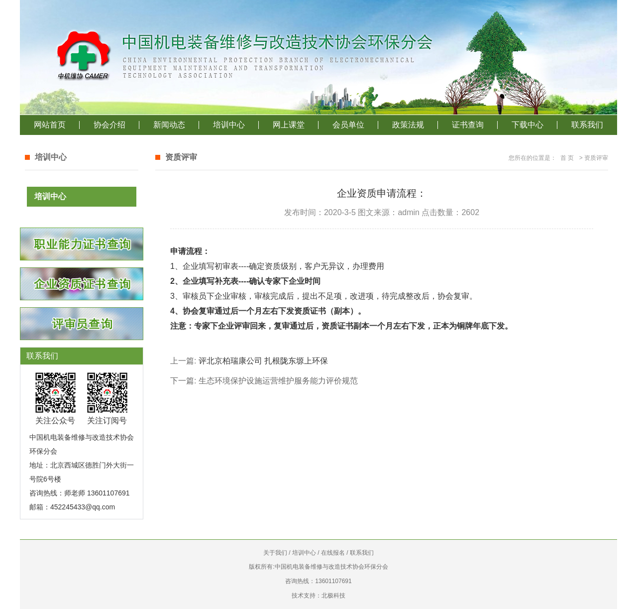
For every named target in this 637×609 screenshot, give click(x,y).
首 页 (567, 157)
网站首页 (50, 125)
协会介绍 (109, 125)
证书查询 (468, 125)
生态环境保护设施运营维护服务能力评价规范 (278, 380)
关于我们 (275, 552)
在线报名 (333, 552)
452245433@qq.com (82, 507)
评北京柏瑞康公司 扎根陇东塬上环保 (263, 361)
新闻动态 (169, 125)
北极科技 (333, 595)
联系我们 (587, 125)
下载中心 (527, 125)
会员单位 (348, 125)
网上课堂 (289, 125)
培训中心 (229, 125)
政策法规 (408, 125)
